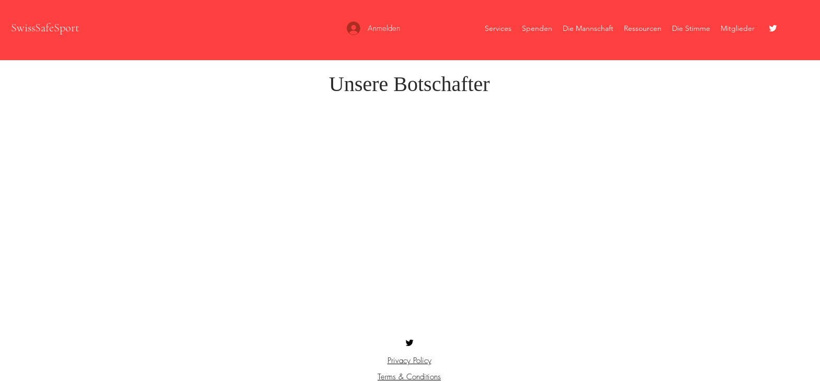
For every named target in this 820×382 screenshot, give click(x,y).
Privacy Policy (409, 360)
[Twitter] (773, 28)
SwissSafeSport (45, 28)
